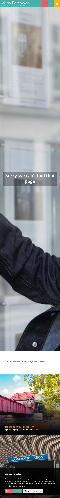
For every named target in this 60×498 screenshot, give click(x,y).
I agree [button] (8, 491)
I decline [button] (18, 491)
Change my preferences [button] (32, 491)
